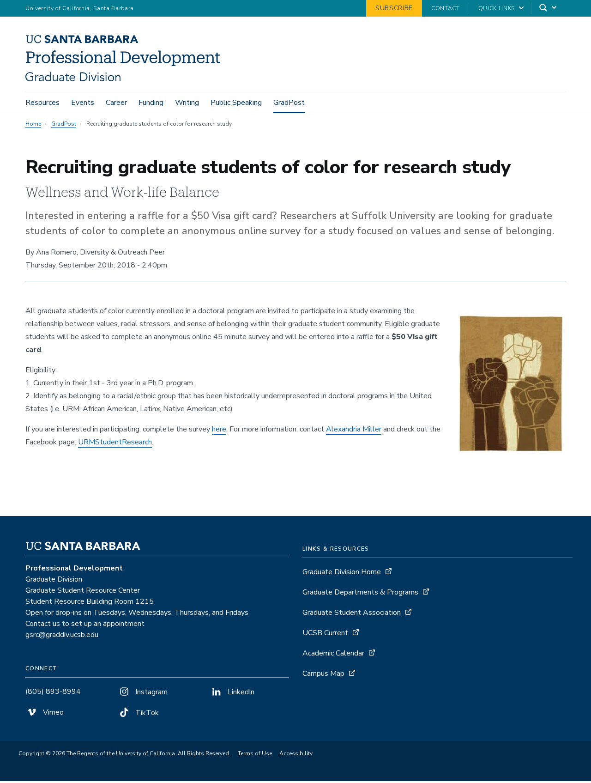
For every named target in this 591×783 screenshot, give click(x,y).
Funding (151, 102)
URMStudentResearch (115, 444)
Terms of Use (255, 755)
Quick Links (496, 8)
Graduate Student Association (351, 614)
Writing (187, 102)
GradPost (289, 102)
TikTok (138, 715)
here (219, 431)
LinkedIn (232, 694)
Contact (445, 8)
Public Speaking (236, 102)
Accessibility (296, 755)
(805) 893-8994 (53, 693)
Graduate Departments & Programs (360, 594)
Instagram (143, 694)
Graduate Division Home (341, 574)
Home (33, 125)
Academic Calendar (333, 655)
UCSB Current (325, 635)
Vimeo (44, 714)
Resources (42, 102)
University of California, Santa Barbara (79, 8)
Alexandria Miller (353, 431)
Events (82, 102)
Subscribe (394, 8)
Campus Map (323, 675)
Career (116, 102)
